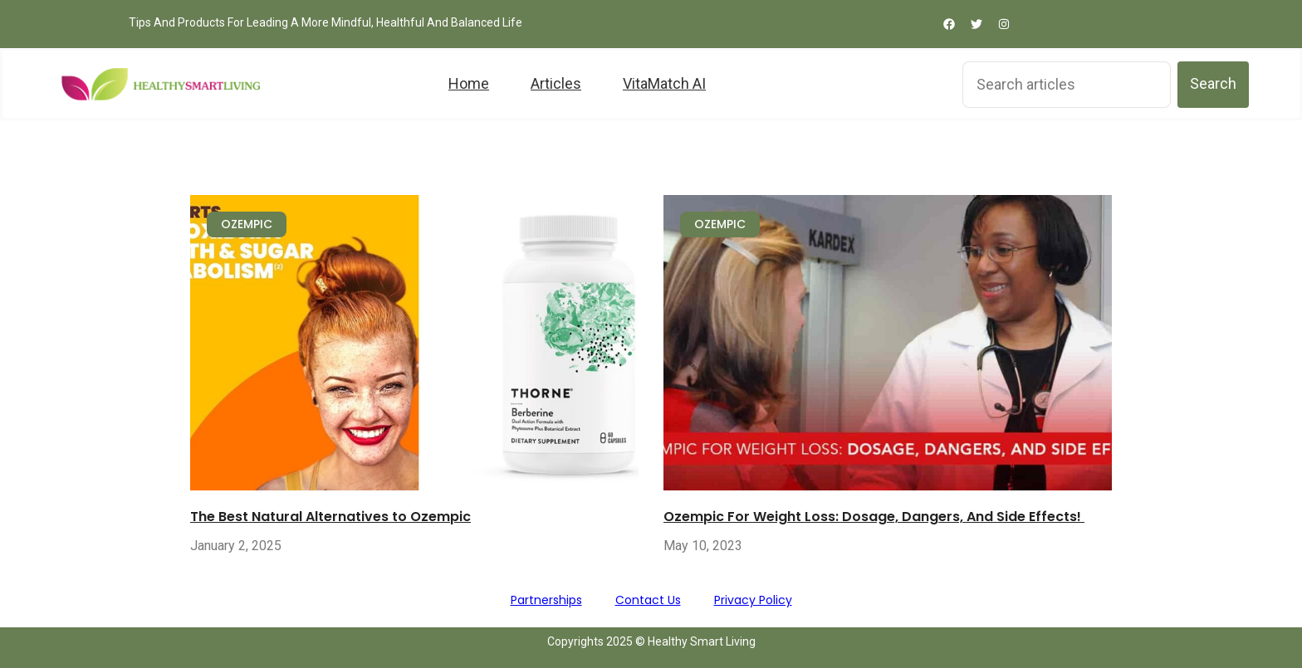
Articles (556, 83)
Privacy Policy (753, 600)
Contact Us (648, 600)
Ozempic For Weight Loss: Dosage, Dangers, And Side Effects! (873, 516)
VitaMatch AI (664, 83)
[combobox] (1066, 84)
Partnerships (546, 600)
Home (468, 83)
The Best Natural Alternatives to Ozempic (330, 516)
